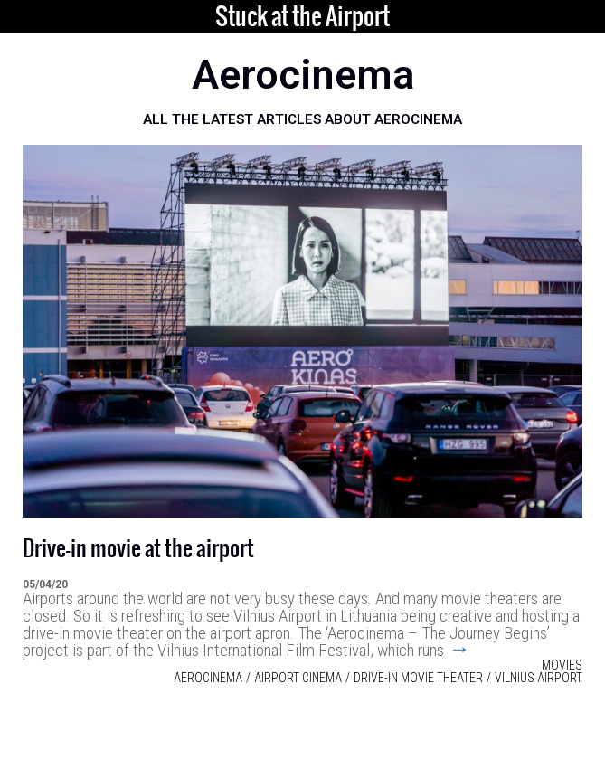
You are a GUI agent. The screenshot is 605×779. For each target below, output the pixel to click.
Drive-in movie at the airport (138, 548)
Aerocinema (208, 677)
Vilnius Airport (538, 677)
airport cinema (298, 677)
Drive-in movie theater (418, 677)
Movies (562, 665)
